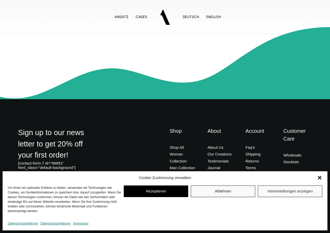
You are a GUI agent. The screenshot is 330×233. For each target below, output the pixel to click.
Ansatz (121, 17)
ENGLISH (213, 17)
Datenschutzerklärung (23, 223)
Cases (141, 17)
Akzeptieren (156, 191)
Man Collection (182, 168)
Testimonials (218, 161)
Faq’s (250, 147)
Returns (252, 161)
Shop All (177, 147)
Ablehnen (223, 191)
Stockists (291, 162)
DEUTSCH (191, 17)
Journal (214, 168)
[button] (319, 177)
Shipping (252, 154)
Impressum (80, 223)
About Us (216, 147)
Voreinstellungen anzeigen (290, 191)
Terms (250, 168)
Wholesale (292, 155)
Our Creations (220, 154)
